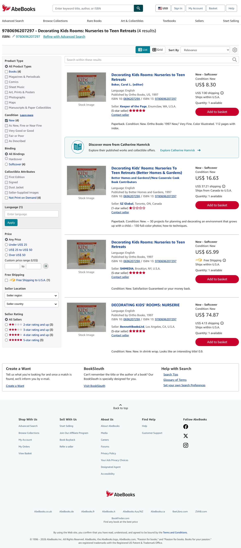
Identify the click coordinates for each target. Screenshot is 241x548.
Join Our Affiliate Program (74, 432)
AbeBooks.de (66, 511)
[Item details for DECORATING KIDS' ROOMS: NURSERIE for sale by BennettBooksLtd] (86, 317)
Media (104, 432)
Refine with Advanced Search (64, 36)
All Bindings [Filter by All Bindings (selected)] (15, 154)
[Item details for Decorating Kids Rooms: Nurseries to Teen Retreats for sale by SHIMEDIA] (86, 254)
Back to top (120, 408)
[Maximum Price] (33, 266)
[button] (234, 59)
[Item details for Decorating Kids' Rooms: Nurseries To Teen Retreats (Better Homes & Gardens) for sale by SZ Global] (86, 180)
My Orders (24, 446)
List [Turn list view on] (142, 50)
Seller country (15, 303)
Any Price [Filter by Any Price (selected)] (13, 239)
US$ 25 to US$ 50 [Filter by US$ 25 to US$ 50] (19, 249)
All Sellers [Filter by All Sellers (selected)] (15, 319)
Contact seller (120, 114)
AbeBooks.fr (88, 511)
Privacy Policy (108, 453)
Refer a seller (66, 446)
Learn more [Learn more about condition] (26, 115)
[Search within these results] (152, 59)
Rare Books (94, 20)
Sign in (178, 8)
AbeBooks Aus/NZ (133, 511)
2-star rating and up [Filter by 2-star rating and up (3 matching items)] (31, 324)
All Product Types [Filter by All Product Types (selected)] (18, 66)
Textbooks (169, 20)
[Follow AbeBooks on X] (185, 436)
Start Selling (231, 20)
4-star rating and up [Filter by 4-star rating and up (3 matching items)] (31, 335)
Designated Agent (111, 466)
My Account (196, 8)
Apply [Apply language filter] (11, 222)
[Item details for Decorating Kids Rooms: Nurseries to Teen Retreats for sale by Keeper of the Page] (86, 87)
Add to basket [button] (217, 112)
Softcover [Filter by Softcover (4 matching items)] (15, 164)
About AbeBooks (110, 425)
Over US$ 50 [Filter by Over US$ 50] (15, 255)
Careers (105, 439)
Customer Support (152, 432)
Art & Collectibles (132, 20)
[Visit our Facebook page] (185, 427)
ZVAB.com (201, 511)
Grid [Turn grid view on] (157, 50)
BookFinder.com (121, 520)
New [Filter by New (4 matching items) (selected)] (12, 120)
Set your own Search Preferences (184, 385)
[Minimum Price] (12, 266)
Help (231, 8)
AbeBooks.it (108, 511)
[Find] (138, 8)
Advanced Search (13, 20)
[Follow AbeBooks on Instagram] (185, 445)
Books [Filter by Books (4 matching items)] (13, 71)
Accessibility (108, 473)
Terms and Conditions (175, 532)
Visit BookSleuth (94, 385)
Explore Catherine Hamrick (181, 150)
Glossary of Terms (175, 379)
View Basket (25, 453)
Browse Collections (55, 20)
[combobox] (93, 8)
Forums (105, 446)
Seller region (14, 295)
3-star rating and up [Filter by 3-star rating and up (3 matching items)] (31, 329)
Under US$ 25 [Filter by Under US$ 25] (16, 244)
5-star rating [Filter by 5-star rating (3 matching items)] (26, 340)
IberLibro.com (180, 511)
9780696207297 (28, 36)
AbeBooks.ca (158, 511)
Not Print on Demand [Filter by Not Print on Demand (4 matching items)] (23, 197)
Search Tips (170, 374)
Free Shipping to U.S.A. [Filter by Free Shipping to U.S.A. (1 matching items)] (27, 280)
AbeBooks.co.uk (43, 511)
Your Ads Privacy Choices (114, 460)
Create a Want (15, 385)
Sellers (199, 20)
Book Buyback (67, 439)
